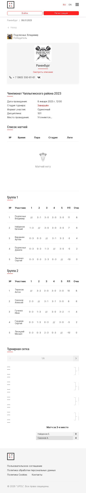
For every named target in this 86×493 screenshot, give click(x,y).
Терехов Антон (19, 290)
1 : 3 (31, 228)
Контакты (37, 474)
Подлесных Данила (20, 248)
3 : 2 (62, 238)
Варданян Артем (19, 238)
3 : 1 (39, 217)
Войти (25, 13)
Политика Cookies (17, 474)
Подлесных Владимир (20, 217)
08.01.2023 (26, 20)
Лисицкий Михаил (19, 332)
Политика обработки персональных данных (31, 470)
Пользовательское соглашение (24, 466)
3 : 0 (47, 217)
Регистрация (61, 13)
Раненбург (12, 20)
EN (70, 4)
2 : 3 (47, 259)
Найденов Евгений (20, 227)
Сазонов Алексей (19, 301)
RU (64, 4)
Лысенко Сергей (19, 259)
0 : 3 (31, 238)
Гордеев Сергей (19, 322)
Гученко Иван (19, 311)
